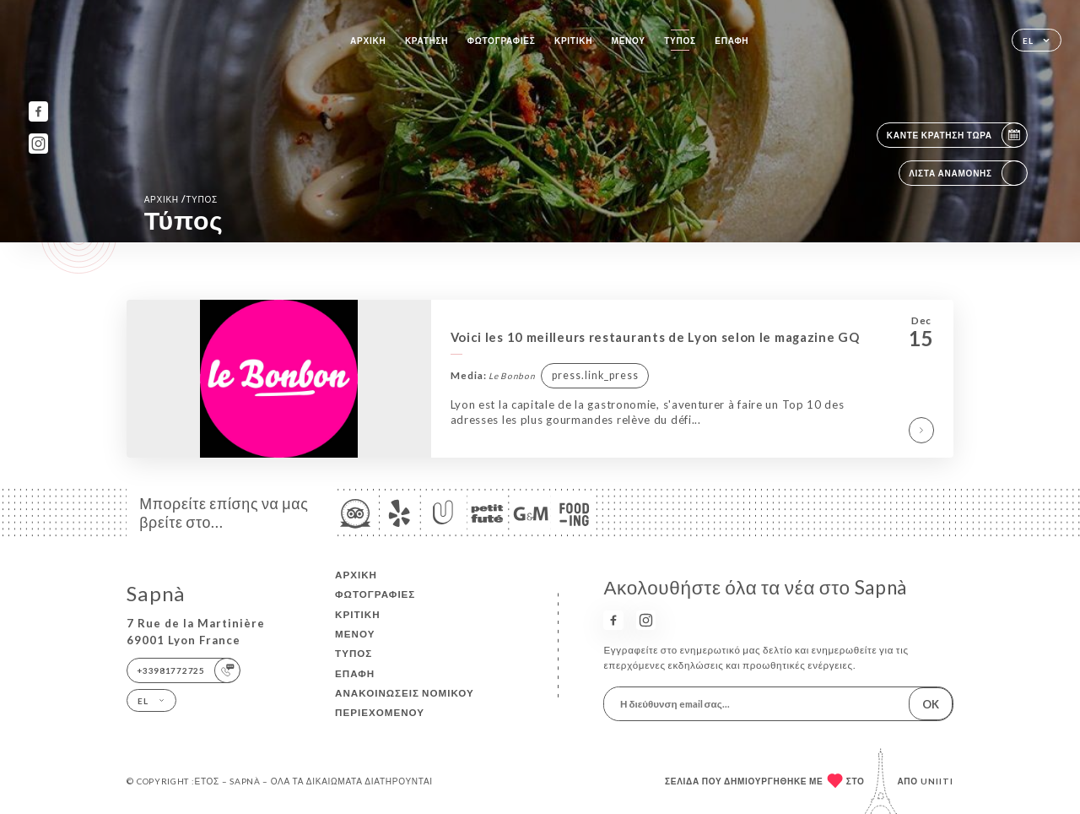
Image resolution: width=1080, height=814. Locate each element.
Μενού (628, 40)
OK (930, 704)
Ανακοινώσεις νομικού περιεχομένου (404, 702)
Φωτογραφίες (501, 40)
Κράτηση (426, 40)
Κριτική (573, 40)
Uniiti (937, 781)
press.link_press (595, 375)
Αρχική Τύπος (181, 198)
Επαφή (731, 40)
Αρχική (368, 40)
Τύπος (680, 40)
